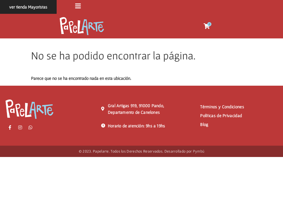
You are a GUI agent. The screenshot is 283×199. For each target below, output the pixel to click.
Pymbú (199, 151)
